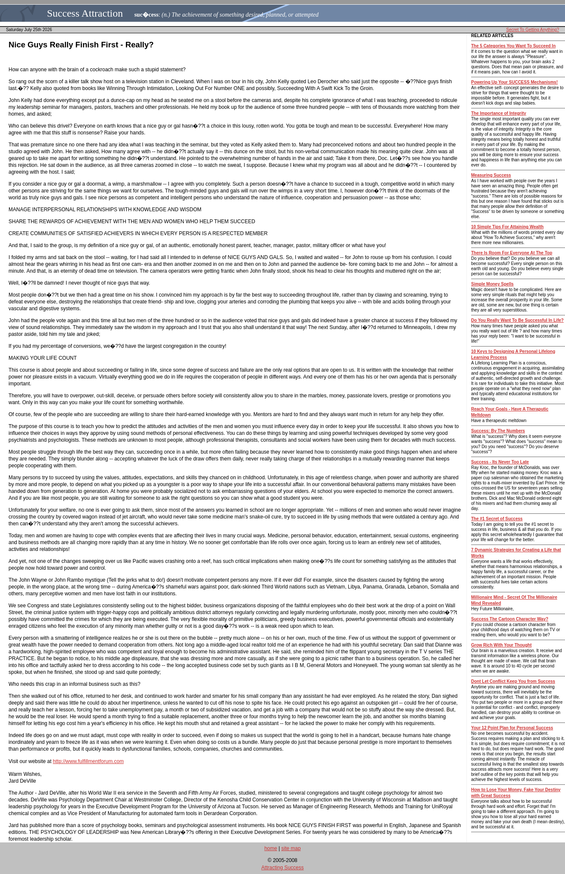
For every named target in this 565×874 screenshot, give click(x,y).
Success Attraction (85, 13)
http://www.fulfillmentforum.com (88, 761)
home (270, 848)
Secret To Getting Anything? (532, 29)
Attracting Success (282, 868)
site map (290, 848)
